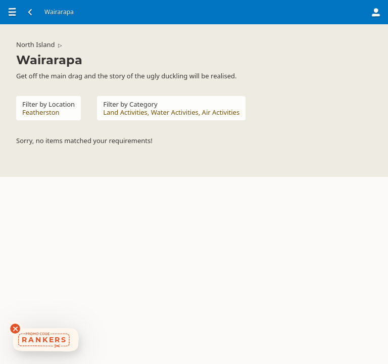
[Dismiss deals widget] (15, 329)
